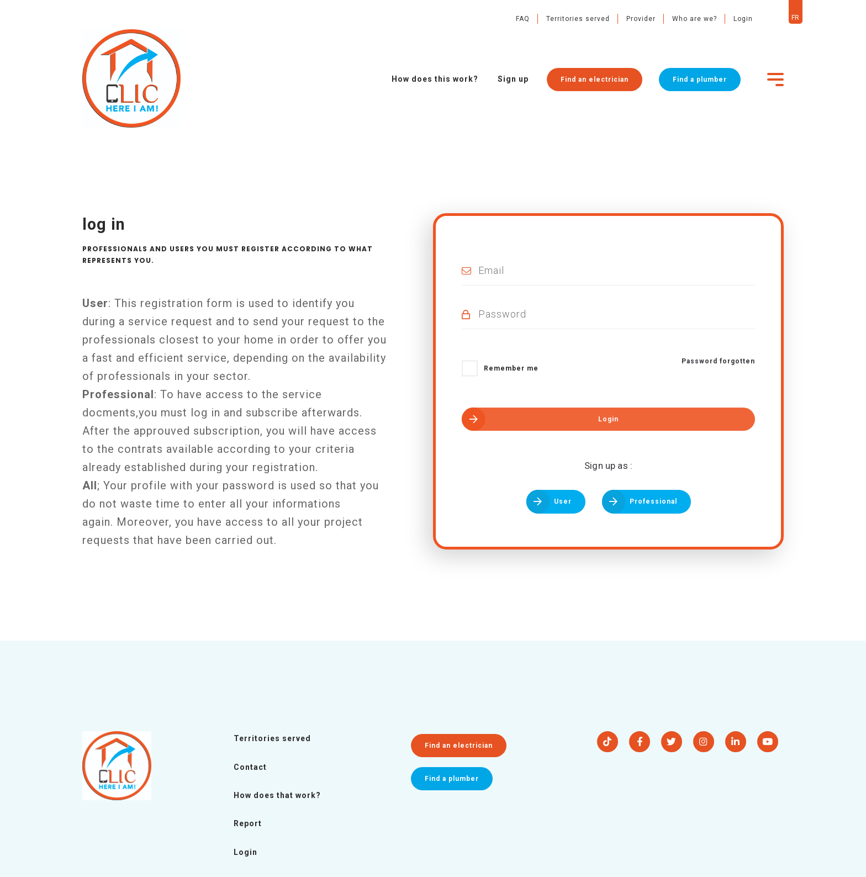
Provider (622, 19)
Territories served (560, 19)
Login (725, 19)
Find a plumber (696, 85)
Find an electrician (591, 85)
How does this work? (431, 85)
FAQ (504, 19)
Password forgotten (718, 361)
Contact (250, 767)
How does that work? (277, 795)
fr (777, 17)
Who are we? (676, 19)
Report (248, 823)
